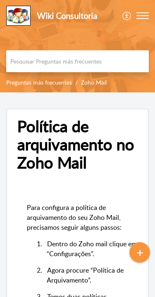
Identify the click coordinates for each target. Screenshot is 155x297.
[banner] (77, 46)
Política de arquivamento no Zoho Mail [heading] (75, 145)
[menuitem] (127, 15)
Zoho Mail (94, 82)
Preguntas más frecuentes (39, 82)
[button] (127, 15)
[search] (77, 61)
